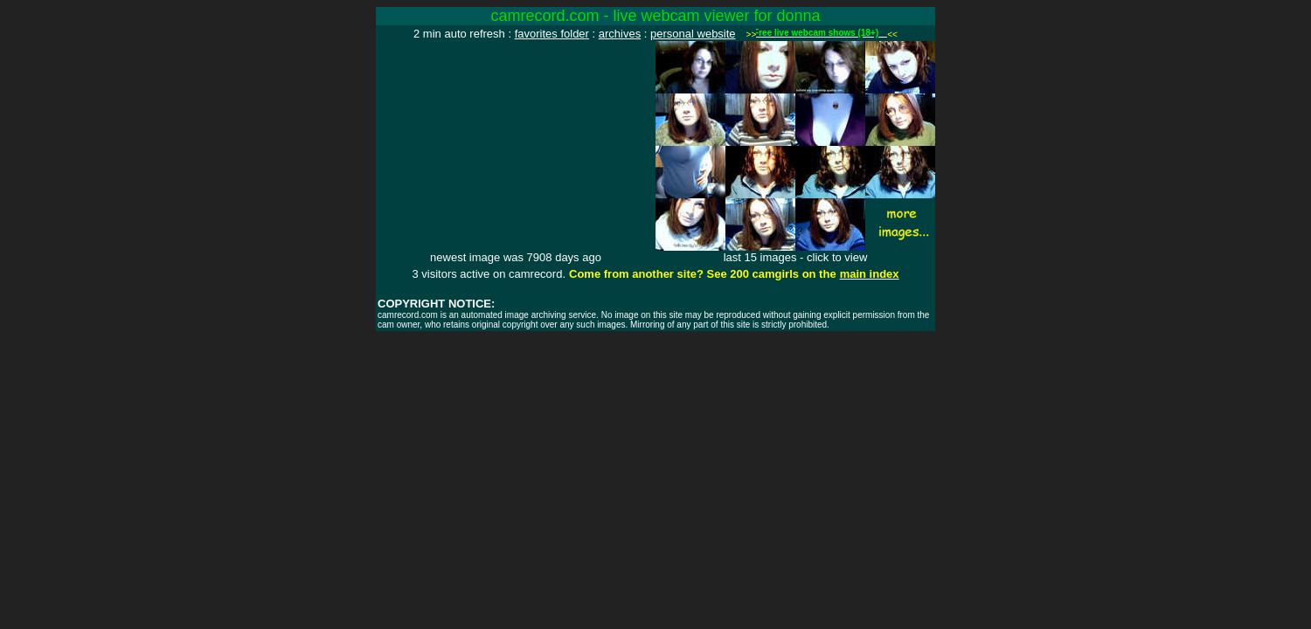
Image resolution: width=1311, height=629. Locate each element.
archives (620, 33)
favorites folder (552, 33)
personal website (693, 33)
